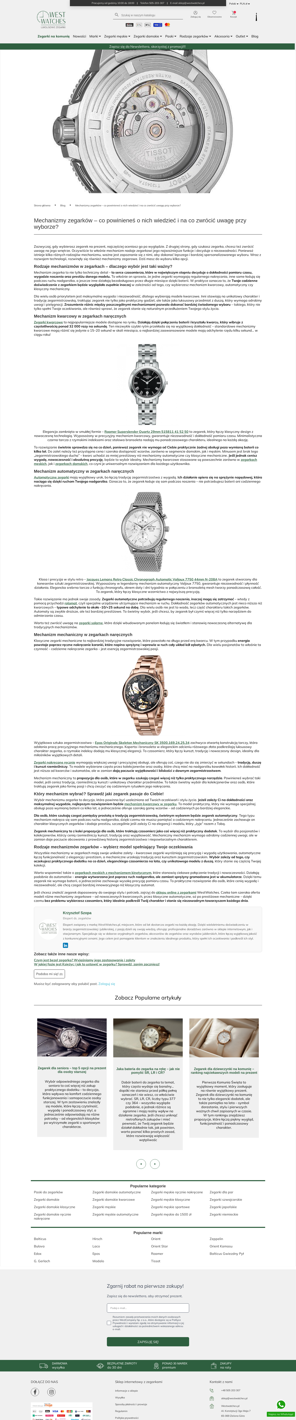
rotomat (71, 603)
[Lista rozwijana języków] (234, 4)
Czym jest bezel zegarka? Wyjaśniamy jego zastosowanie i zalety (84, 960)
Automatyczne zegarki (51, 477)
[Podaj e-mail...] (148, 1308)
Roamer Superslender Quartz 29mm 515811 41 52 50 (146, 432)
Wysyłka (120, 1397)
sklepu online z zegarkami (176, 892)
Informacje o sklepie (126, 1390)
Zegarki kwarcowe (48, 322)
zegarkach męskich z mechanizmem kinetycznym (113, 873)
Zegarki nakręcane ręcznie (54, 762)
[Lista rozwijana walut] (245, 3)
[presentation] (141, 1164)
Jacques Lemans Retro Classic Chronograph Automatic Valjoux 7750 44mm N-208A (152, 579)
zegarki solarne (91, 623)
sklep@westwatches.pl (234, 1398)
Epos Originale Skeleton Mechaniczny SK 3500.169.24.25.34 (142, 743)
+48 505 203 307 (230, 1390)
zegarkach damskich (71, 464)
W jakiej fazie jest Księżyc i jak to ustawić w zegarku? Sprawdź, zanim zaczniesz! (97, 964)
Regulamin (121, 1411)
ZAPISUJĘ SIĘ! (148, 1342)
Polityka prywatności (127, 1417)
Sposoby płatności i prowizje (131, 1404)
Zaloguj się (106, 984)
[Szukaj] (148, 15)
